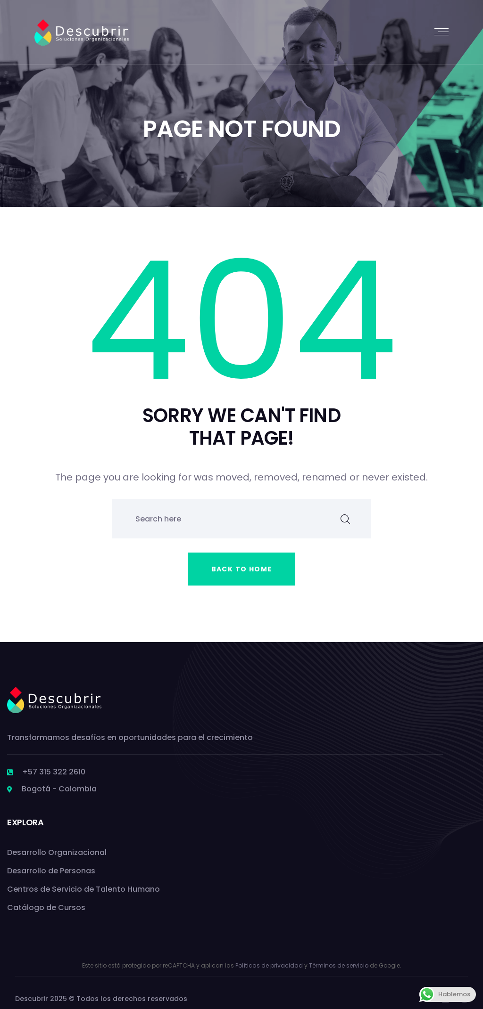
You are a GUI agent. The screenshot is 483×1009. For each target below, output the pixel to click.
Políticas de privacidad (269, 965)
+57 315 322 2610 (53, 771)
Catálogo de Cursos (46, 907)
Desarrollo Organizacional (57, 852)
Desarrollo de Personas (51, 870)
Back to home (241, 569)
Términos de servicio (338, 965)
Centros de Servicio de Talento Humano (83, 889)
